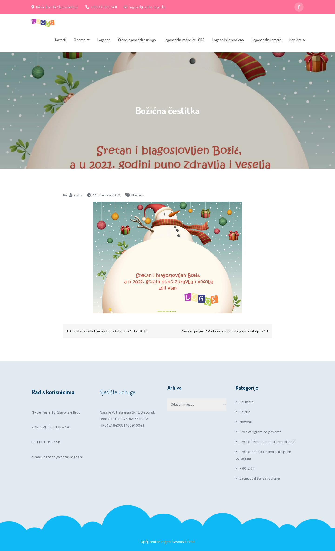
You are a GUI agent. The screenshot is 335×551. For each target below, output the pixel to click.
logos (78, 195)
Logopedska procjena (228, 39)
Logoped (103, 39)
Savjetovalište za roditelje (259, 478)
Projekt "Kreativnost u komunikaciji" (267, 441)
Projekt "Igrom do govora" (260, 431)
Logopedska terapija (266, 39)
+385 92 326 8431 (101, 7)
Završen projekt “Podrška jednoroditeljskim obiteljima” (223, 331)
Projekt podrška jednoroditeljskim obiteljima (263, 455)
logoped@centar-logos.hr (144, 7)
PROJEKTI (247, 468)
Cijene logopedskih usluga (137, 39)
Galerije (245, 411)
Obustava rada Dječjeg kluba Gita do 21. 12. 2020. (109, 331)
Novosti (60, 39)
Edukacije (246, 401)
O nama (79, 39)
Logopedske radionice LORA (184, 39)
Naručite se (297, 39)
